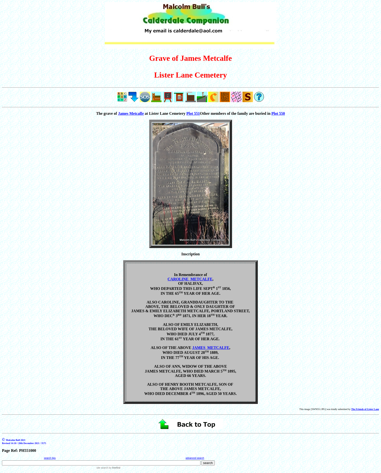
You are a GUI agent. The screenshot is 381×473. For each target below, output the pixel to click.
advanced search (195, 458)
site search (102, 467)
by (114, 467)
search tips (50, 458)
